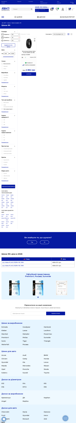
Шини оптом (64, 376)
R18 (45, 326)
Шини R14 (7, 154)
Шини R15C (7, 158)
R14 (24, 323)
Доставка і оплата (66, 371)
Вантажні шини (46, 382)
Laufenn (47, 270)
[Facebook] (30, 419)
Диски (43, 374)
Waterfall (5, 284)
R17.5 (24, 326)
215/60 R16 (2, 142)
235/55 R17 (12, 145)
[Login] (62, 9)
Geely (25, 298)
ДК (24, 337)
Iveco (46, 355)
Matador (26, 273)
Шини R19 (2, 165)
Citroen (4, 298)
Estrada (4, 266)
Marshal (4, 273)
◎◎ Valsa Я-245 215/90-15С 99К (13, 201)
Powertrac (48, 273)
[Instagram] (23, 419)
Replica (25, 340)
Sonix (3, 280)
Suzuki (25, 312)
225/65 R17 (7, 145)
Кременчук (6, 337)
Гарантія (19, 1)
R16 (2, 326)
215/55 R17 (12, 142)
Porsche (26, 308)
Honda (46, 298)
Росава (25, 284)
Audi (24, 294)
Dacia (25, 351)
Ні (44, 181)
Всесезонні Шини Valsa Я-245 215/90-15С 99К (28, 52)
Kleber (4, 270)
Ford (3, 355)
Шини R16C (2, 161)
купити (28, 74)
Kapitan (47, 337)
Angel (3, 340)
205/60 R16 (12, 138)
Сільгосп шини (46, 385)
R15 (45, 323)
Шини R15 (3, 157)
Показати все (4, 84)
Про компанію (6, 391)
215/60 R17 (2, 145)
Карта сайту (5, 413)
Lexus (46, 301)
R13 (2, 323)
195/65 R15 (2, 138)
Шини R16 (13, 157)
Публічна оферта (7, 403)
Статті (3, 394)
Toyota (46, 312)
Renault (26, 358)
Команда (63, 382)
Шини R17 (7, 161)
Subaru (4, 312)
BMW (46, 294)
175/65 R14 (7, 135)
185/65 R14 (12, 135)
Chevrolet (5, 351)
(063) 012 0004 (5, 371)
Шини (43, 371)
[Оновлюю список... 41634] (34, 40)
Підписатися (55, 252)
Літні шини (45, 376)
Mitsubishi (5, 358)
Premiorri (5, 277)
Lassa (25, 270)
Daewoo (47, 351)
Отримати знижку (66, 379)
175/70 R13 (3, 135)
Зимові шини (45, 379)
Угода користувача (8, 405)
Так (32, 181)
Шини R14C (12, 154)
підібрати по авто (8, 46)
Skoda (46, 308)
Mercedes (26, 305)
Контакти (31, 1)
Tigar (25, 280)
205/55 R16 (7, 138)
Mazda (4, 305)
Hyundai (4, 301)
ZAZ (45, 358)
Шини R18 (12, 161)
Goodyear (26, 266)
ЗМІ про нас (5, 397)
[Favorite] (57, 9)
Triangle (47, 280)
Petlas (25, 277)
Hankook (47, 266)
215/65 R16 (7, 142)
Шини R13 (2, 154)
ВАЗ (3, 362)
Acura (3, 294)
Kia (24, 301)
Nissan (46, 305)
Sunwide (47, 277)
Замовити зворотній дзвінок (40, 10)
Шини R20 (7, 165)
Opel (3, 308)
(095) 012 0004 (5, 372)
